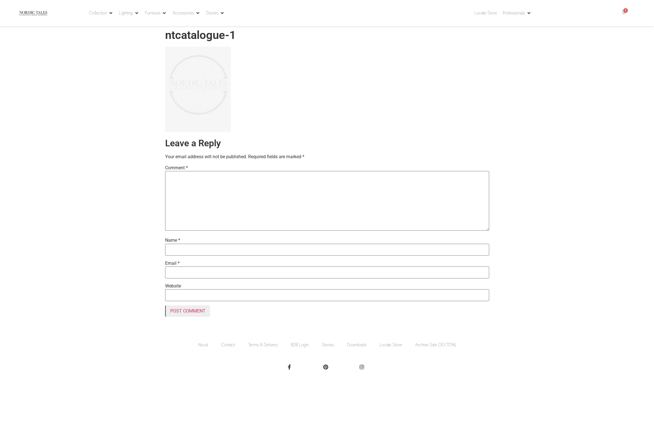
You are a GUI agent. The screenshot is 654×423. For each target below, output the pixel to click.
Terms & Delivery (263, 345)
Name (172, 240)
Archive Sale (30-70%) (435, 345)
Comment (176, 168)
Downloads (356, 345)
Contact (228, 345)
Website (173, 286)
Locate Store (390, 345)
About (203, 345)
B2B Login (300, 345)
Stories (328, 345)
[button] (101, 13)
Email (172, 263)
